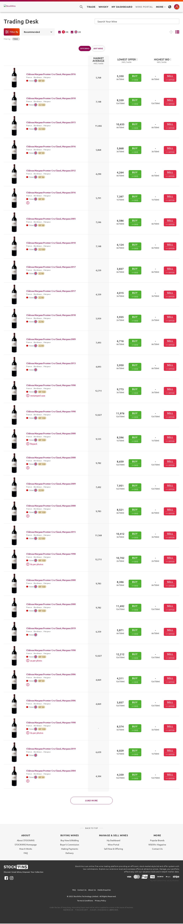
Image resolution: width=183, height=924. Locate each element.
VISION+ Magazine (157, 844)
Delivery (70, 853)
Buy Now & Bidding (70, 840)
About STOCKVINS (25, 840)
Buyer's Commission (69, 844)
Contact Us (157, 848)
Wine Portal (144, 6)
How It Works (25, 848)
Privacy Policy (100, 900)
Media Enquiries (104, 890)
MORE (161, 6)
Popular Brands (157, 840)
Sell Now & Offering (113, 848)
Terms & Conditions (85, 900)
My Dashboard (113, 840)
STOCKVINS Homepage (26, 844)
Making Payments (69, 848)
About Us (92, 890)
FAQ (26, 853)
